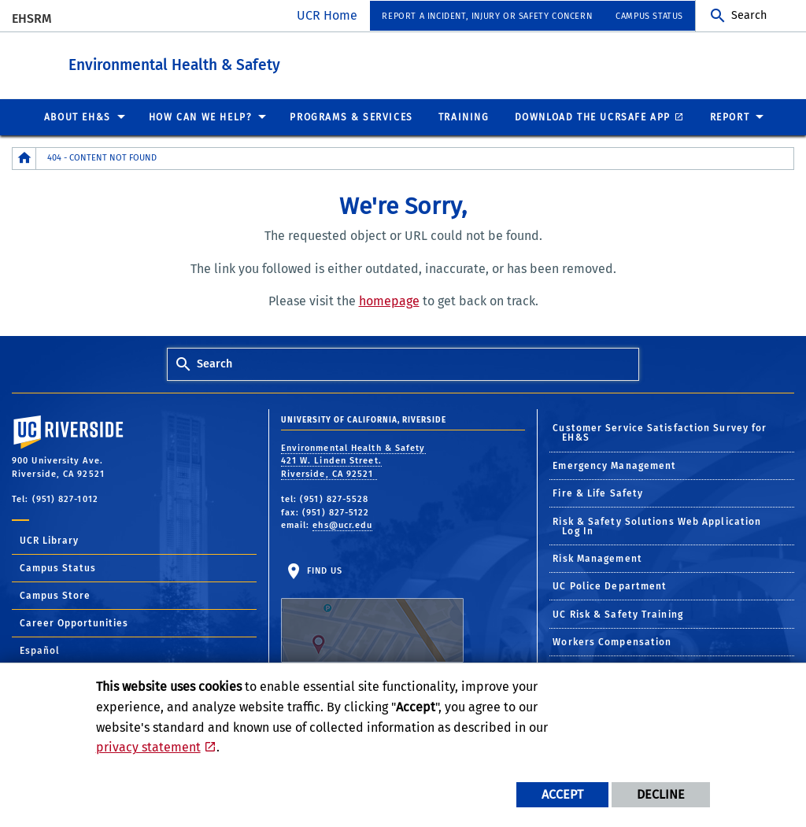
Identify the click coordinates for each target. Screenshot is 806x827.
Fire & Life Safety (598, 492)
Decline (661, 794)
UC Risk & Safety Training (618, 613)
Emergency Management (614, 465)
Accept (562, 794)
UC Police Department (610, 585)
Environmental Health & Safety (271, 62)
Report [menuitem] (730, 116)
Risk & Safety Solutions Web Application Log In (657, 525)
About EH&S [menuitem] (77, 116)
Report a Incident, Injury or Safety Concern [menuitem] (487, 16)
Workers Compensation (612, 641)
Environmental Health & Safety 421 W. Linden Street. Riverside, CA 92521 (353, 460)
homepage (389, 300)
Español (40, 649)
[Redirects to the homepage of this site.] (24, 157)
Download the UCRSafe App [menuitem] (593, 116)
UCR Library (49, 539)
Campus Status (58, 567)
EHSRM (32, 18)
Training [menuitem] (464, 116)
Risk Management (597, 557)
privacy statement (148, 747)
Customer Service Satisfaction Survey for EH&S (660, 432)
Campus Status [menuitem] (649, 16)
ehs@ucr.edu (342, 524)
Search (749, 15)
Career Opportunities (74, 622)
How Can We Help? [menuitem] (201, 116)
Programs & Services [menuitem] (351, 116)
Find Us (372, 614)
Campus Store (55, 594)
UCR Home (327, 15)
